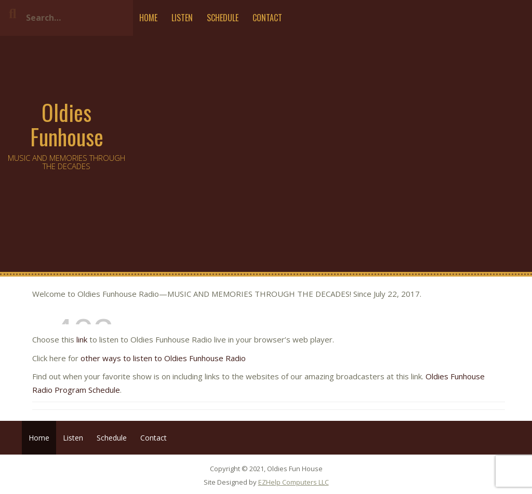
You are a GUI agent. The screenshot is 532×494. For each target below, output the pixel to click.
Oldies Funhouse (66, 124)
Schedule (222, 17)
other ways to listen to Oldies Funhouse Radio (162, 358)
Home (148, 17)
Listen (182, 17)
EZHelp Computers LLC (293, 482)
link (81, 339)
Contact (267, 17)
